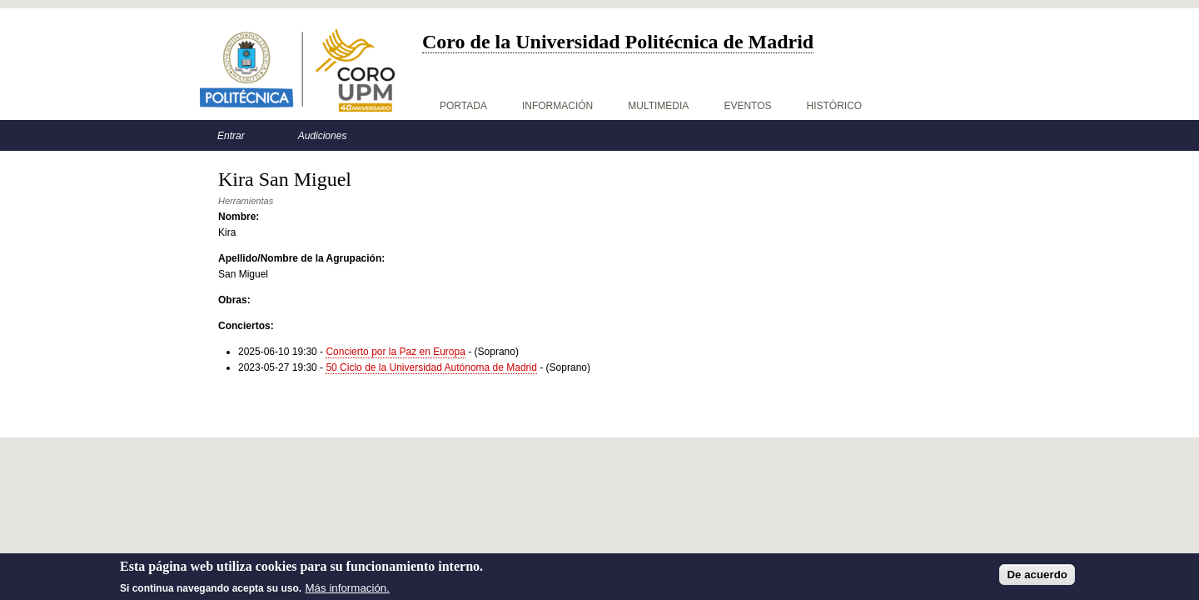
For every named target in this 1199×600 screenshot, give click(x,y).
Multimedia (658, 106)
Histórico (835, 106)
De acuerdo (1037, 577)
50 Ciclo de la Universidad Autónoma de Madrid (431, 367)
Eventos (747, 106)
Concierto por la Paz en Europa (395, 352)
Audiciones (322, 136)
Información (557, 106)
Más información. (348, 590)
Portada (463, 106)
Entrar (231, 136)
